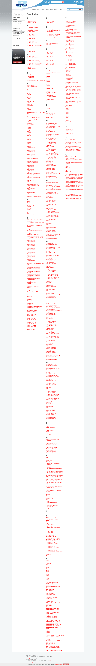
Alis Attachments (30, 124)
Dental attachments (31, 304)
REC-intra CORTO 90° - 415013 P (53, 539)
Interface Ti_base (49, 88)
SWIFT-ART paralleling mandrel (52, 646)
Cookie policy (29, 285)
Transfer (67, 106)
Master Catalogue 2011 (51, 131)
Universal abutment (69, 128)
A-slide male (29, 191)
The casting (67, 71)
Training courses (68, 105)
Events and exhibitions (50, 21)
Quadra (47, 512)
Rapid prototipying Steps (51, 525)
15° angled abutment (31, 33)
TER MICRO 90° (68, 60)
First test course (49, 31)
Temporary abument (69, 39)
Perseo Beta (48, 465)
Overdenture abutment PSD (51, 443)
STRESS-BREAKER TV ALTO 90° (53, 619)
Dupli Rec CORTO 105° (31, 319)
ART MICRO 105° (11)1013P (33, 182)
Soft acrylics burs (49, 601)
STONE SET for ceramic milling (52, 612)
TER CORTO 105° (69, 52)
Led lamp (48, 115)
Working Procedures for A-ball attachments (74, 174)
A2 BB (28, 92)
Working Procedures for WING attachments (74, 189)
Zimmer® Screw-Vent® (70, 194)
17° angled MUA (30, 41)
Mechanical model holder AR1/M (52, 134)
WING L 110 (67, 167)
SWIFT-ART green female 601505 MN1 (54, 640)
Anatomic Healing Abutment (32, 157)
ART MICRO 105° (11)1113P (33, 185)
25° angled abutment (31, 51)
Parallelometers (16, 35)
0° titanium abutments (31, 22)
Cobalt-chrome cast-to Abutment (33, 266)
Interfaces (48, 89)
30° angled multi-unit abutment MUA (34, 61)
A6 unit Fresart (30, 105)
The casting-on (68, 72)
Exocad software (49, 22)
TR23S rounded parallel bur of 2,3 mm (73, 101)
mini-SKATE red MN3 (50, 150)
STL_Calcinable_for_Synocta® (52, 609)
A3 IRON (29, 94)
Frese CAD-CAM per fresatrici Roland (53, 34)
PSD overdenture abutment (51, 503)
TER (66, 51)
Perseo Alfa (48, 464)
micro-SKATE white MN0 (51, 142)
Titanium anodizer (16, 17)
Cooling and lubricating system (33, 286)
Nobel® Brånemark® (50, 427)
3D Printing (15, 19)
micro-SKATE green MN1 (51, 139)
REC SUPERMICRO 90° (51, 535)
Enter (15, 62)
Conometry (15, 43)
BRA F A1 (29, 208)
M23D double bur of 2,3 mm (51, 123)
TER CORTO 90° (68, 55)
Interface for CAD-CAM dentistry (52, 87)
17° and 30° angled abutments (33, 37)
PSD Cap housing (49, 498)
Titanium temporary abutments (71, 82)
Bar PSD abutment (30, 205)
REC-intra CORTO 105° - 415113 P (53, 538)
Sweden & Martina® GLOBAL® (52, 634)
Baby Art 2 (29, 201)
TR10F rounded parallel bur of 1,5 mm (73, 91)
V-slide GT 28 (68, 141)
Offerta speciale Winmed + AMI (52, 439)
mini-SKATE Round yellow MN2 (52, 156)
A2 (27, 90)
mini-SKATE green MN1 (51, 149)
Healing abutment (49, 52)
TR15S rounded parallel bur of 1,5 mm (73, 96)
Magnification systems (17, 30)
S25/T (47, 562)
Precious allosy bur (50, 487)
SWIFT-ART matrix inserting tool (52, 644)
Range (47, 520)
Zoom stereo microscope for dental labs (73, 198)
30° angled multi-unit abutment (33, 60)
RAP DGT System (49, 524)
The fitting (67, 74)
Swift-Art (48, 639)
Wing (66, 166)
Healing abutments (50, 63)
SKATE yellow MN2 (50, 593)
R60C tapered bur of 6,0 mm (52, 519)
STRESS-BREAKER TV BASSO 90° (53, 623)
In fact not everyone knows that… (53, 72)
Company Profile (30, 280)
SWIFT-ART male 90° (50, 643)
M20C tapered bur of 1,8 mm (52, 122)
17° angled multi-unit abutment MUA (34, 45)
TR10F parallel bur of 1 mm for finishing (73, 89)
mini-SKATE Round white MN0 (52, 154)
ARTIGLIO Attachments (31, 188)
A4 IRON (29, 100)
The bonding (67, 70)
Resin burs (48, 554)
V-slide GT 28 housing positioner (71, 143)
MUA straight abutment (50, 168)
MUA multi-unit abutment (51, 165)
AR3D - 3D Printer (30, 180)
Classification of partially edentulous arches (35, 263)
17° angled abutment (31, 38)
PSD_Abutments (49, 508)
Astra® (28, 195)
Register (19, 62)
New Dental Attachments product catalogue (55, 424)
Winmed (67, 173)
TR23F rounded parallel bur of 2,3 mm (73, 100)
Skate (47, 587)
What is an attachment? (70, 158)
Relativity (51, 660)
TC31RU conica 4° (69, 30)
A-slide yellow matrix (31, 193)
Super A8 (48, 632)
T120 (66, 20)
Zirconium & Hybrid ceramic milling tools (73, 197)
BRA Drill (29, 206)
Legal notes (28, 662)
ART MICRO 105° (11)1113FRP (33, 184)
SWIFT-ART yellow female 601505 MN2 (54, 650)
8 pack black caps (30, 74)
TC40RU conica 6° (69, 34)
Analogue (29, 128)
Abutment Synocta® (31, 111)
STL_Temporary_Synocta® (51, 610)
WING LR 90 (68, 171)
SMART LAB (48, 600)
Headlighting (48, 51)
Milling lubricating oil (50, 146)
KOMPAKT (48, 108)
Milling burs (48, 145)
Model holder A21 (49, 161)
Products (48, 494)
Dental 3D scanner (30, 302)
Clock (28, 264)
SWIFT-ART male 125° (50, 642)
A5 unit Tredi (29, 104)
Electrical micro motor (50, 20)
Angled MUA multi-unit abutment (33, 173)
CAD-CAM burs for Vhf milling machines (35, 230)
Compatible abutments (17, 21)
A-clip (28, 121)
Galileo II (48, 46)
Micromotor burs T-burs (51, 138)
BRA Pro (28, 212)
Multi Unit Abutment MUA (51, 171)
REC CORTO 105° (50, 530)
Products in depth (49, 495)
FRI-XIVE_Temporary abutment (52, 37)
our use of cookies (58, 664)
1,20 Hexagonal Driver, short (32, 27)
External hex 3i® (49, 24)
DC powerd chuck (30, 300)
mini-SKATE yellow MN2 (51, 158)
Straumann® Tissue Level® (51, 617)
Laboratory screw (49, 114)
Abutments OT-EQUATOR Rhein (33, 117)
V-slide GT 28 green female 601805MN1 (73, 142)
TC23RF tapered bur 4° (70, 24)
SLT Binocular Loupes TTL (51, 597)
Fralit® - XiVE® (49, 33)
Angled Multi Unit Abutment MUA (33, 174)
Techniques (67, 37)
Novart (47, 431)
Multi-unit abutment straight (51, 177)
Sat (47, 564)
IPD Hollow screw (49, 95)
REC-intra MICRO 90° (50, 544)
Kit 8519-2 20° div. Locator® (52, 106)
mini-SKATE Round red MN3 (52, 153)
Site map (37, 662)
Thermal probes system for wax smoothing (73, 77)
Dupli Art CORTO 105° (31, 314)
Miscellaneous (49, 160)
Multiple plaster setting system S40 (53, 173)
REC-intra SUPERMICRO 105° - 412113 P (54, 551)
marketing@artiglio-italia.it (30, 658)
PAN (47, 457)
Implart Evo (48, 70)
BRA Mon (29, 209)
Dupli (28, 313)
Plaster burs (48, 467)
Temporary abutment (69, 40)
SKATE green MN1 (50, 589)
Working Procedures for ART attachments (73, 178)
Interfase (48, 91)
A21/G (28, 93)
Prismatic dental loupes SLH (52, 493)
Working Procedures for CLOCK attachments (74, 181)
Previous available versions (51, 489)
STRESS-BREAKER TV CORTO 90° (53, 624)
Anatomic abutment (31, 147)
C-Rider (28, 290)
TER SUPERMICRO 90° (70, 66)
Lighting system (49, 117)
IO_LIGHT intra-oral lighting (51, 92)
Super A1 (48, 628)
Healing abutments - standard (52, 64)
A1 (27, 87)
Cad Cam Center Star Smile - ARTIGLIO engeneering (18, 33)
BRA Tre (28, 213)
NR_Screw (48, 433)
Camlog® (29, 259)
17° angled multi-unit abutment (33, 43)
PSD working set (49, 506)
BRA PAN (29, 210)
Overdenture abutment (50, 442)
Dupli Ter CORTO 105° (31, 325)
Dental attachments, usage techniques (34, 306)
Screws (47, 581)
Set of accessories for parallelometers (53, 583)
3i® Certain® (29, 70)
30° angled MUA (30, 56)
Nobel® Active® (49, 429)
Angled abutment (30, 165)
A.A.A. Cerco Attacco (31, 85)
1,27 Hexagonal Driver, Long (32, 28)
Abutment (29, 109)
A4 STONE (29, 102)
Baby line (29, 202)
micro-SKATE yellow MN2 (51, 143)
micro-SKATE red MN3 (50, 141)
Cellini (28, 261)
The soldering (68, 75)
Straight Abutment (49, 613)
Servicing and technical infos (52, 582)
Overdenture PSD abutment (51, 447)
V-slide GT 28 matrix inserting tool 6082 (73, 147)
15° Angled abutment (31, 31)
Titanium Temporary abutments (71, 81)
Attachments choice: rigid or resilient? (34, 196)
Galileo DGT (48, 44)
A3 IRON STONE (30, 96)
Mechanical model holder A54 (52, 133)
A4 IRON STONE (30, 101)
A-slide (28, 189)
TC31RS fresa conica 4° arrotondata (72, 29)
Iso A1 (47, 102)
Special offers (49, 605)
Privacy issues (32, 662)
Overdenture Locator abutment (52, 446)
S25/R (47, 560)
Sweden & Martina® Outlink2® (52, 636)
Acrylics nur (29, 123)
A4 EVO (28, 98)
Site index (41, 662)
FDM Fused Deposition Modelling (53, 28)
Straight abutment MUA (51, 615)
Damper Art (29, 296)
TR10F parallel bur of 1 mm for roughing (73, 90)
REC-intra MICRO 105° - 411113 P (53, 543)
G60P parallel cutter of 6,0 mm (52, 43)
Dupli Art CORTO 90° (31, 317)
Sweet (47, 638)
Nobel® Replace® (49, 430)
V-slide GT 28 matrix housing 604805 (72, 146)
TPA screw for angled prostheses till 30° (73, 86)
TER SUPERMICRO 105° (70, 63)
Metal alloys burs (49, 137)
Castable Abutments (31, 260)
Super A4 (48, 629)
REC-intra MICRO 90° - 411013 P (53, 547)
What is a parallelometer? (70, 156)
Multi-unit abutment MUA (51, 175)
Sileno (47, 585)
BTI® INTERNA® (30, 215)
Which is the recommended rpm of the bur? (74, 165)
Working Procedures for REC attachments (73, 184)
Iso (46, 100)
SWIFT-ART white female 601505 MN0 (54, 648)
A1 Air (28, 89)
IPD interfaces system (50, 97)
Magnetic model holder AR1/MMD (53, 126)
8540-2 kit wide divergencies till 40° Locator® (36, 80)
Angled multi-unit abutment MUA (33, 177)
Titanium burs (68, 79)
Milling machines (16, 28)
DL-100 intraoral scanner (32, 310)
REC (47, 528)
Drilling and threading (17, 40)
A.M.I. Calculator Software (32, 86)
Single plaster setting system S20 (53, 586)
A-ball (28, 108)
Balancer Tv (29, 204)
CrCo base (29, 287)
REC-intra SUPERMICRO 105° (52, 549)
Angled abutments (30, 170)
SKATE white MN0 (50, 591)
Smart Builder (49, 598)
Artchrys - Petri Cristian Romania (33, 187)
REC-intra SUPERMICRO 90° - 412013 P (54, 553)
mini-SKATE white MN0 (51, 157)
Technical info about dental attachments (73, 36)
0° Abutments (29, 20)
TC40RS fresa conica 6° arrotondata (72, 33)
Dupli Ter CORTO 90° (31, 327)
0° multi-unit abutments (31, 21)
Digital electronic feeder (31, 308)
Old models (48, 440)
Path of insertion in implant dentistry (53, 463)
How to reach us (49, 65)
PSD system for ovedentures (52, 505)
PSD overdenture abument (51, 502)
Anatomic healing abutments (32, 163)
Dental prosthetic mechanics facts (33, 307)
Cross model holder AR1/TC (32, 291)
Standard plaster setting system (52, 608)
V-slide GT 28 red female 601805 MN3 (73, 150)
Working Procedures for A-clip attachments (73, 175)
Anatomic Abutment (31, 149)
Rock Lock (48, 555)
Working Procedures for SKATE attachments (74, 185)
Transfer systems (68, 121)
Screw (47, 566)
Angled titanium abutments (32, 178)
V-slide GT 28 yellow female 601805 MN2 (73, 151)
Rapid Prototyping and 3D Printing (53, 527)
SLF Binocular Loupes (50, 594)
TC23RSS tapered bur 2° (70, 26)
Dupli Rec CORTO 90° (31, 322)
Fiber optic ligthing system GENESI (53, 30)
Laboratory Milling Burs (17, 23)
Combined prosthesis (31, 279)
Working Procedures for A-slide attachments (74, 179)
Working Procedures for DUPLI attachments (74, 182)
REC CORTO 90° (49, 532)
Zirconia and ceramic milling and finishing (73, 195)
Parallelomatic (49, 459)
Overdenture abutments (51, 444)
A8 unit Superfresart (31, 106)
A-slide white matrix (31, 192)
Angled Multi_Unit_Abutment (32, 176)
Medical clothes (49, 135)
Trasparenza (67, 123)
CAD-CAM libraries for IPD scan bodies (35, 236)
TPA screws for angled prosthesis (72, 87)
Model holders (16, 45)
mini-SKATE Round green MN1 (52, 152)
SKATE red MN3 (49, 590)
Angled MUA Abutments (32, 172)
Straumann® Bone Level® (51, 616)
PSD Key (48, 501)
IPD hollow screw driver (51, 96)
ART (28, 181)
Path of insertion (49, 461)
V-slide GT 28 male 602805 (70, 145)
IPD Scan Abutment (50, 99)
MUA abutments (49, 164)
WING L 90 (67, 169)
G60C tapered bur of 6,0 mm (52, 42)
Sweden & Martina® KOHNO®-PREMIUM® (55, 635)
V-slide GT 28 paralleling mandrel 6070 (73, 149)
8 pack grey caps (30, 77)
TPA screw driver (68, 85)
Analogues (29, 146)
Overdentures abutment (51, 448)
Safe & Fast (48, 563)
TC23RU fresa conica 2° (70, 28)
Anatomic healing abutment (32, 158)
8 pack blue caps (30, 76)
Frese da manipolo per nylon (52, 35)
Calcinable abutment (31, 240)
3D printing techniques (31, 68)
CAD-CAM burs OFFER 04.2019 (33, 234)
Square (47, 606)
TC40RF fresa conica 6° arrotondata (72, 32)
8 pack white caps (30, 78)
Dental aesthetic (30, 303)
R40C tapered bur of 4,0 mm (52, 517)
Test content (67, 68)
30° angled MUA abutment (32, 57)
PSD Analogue (49, 497)
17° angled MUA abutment (32, 42)
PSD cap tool (49, 499)
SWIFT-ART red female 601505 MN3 (53, 647)
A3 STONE (29, 97)
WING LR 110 (68, 170)
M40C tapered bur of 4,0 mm (52, 124)
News (47, 426)
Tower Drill (67, 83)
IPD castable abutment (50, 93)
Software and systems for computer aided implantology (18, 38)
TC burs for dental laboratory (71, 21)
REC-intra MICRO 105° (51, 540)
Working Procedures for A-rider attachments (74, 177)
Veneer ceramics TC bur (70, 139)
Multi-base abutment (50, 172)
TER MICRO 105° (69, 58)
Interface (48, 73)
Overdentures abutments (51, 452)
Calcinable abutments (31, 257)
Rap (47, 521)
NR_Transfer (48, 434)
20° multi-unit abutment (31, 50)
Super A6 (48, 631)
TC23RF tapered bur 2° (70, 22)
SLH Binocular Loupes (50, 596)
